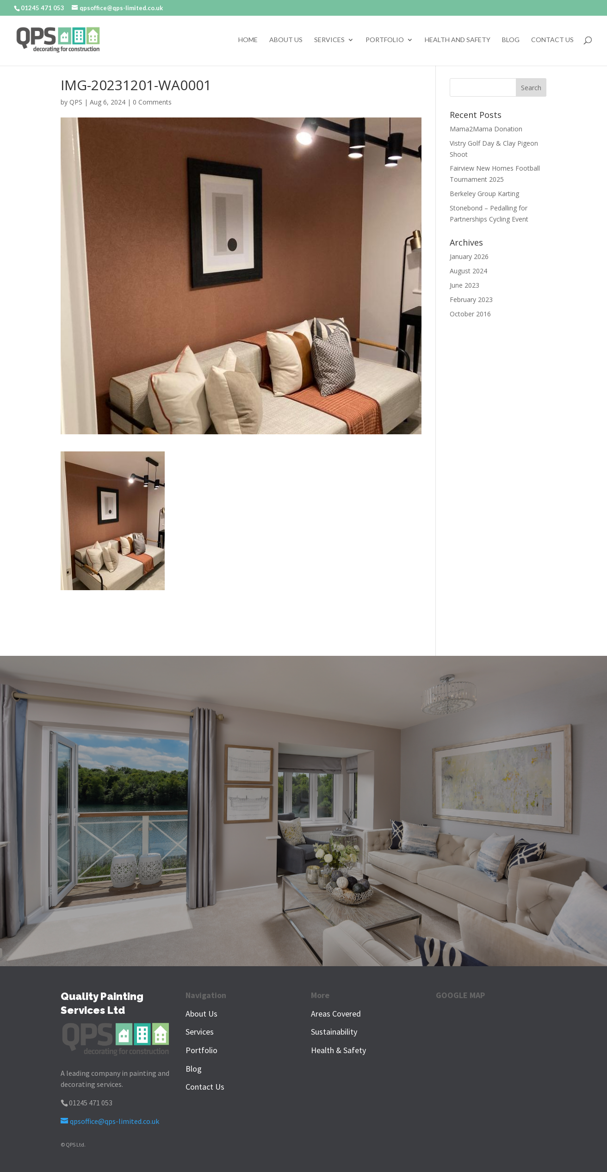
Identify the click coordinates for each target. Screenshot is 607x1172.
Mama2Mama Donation (486, 128)
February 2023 (471, 299)
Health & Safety (338, 1050)
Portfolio (384, 40)
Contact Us (552, 40)
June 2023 (464, 285)
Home (248, 40)
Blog (511, 40)
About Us (286, 40)
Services (329, 40)
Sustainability (334, 1031)
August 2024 (468, 270)
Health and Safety (457, 40)
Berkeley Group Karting (484, 193)
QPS (75, 102)
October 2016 (470, 313)
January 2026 (469, 256)
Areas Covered (336, 1013)
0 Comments (152, 102)
